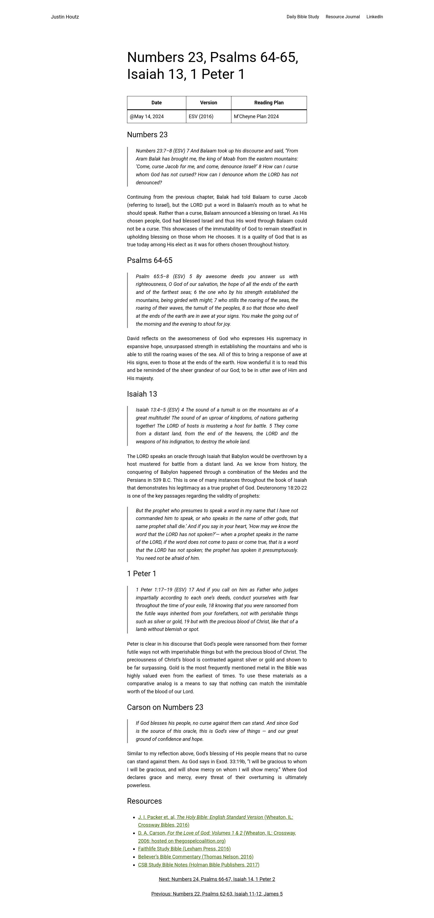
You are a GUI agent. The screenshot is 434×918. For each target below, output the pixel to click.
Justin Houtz (65, 17)
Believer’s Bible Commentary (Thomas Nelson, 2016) (196, 857)
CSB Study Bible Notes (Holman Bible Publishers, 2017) (199, 865)
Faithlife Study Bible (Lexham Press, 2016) (184, 849)
